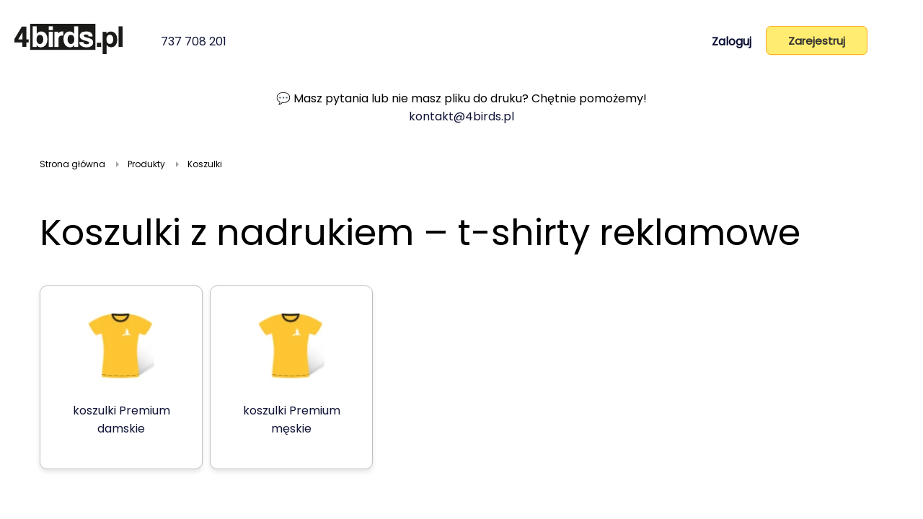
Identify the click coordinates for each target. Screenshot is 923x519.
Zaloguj (731, 41)
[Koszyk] (895, 43)
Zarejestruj (816, 40)
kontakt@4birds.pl (461, 116)
